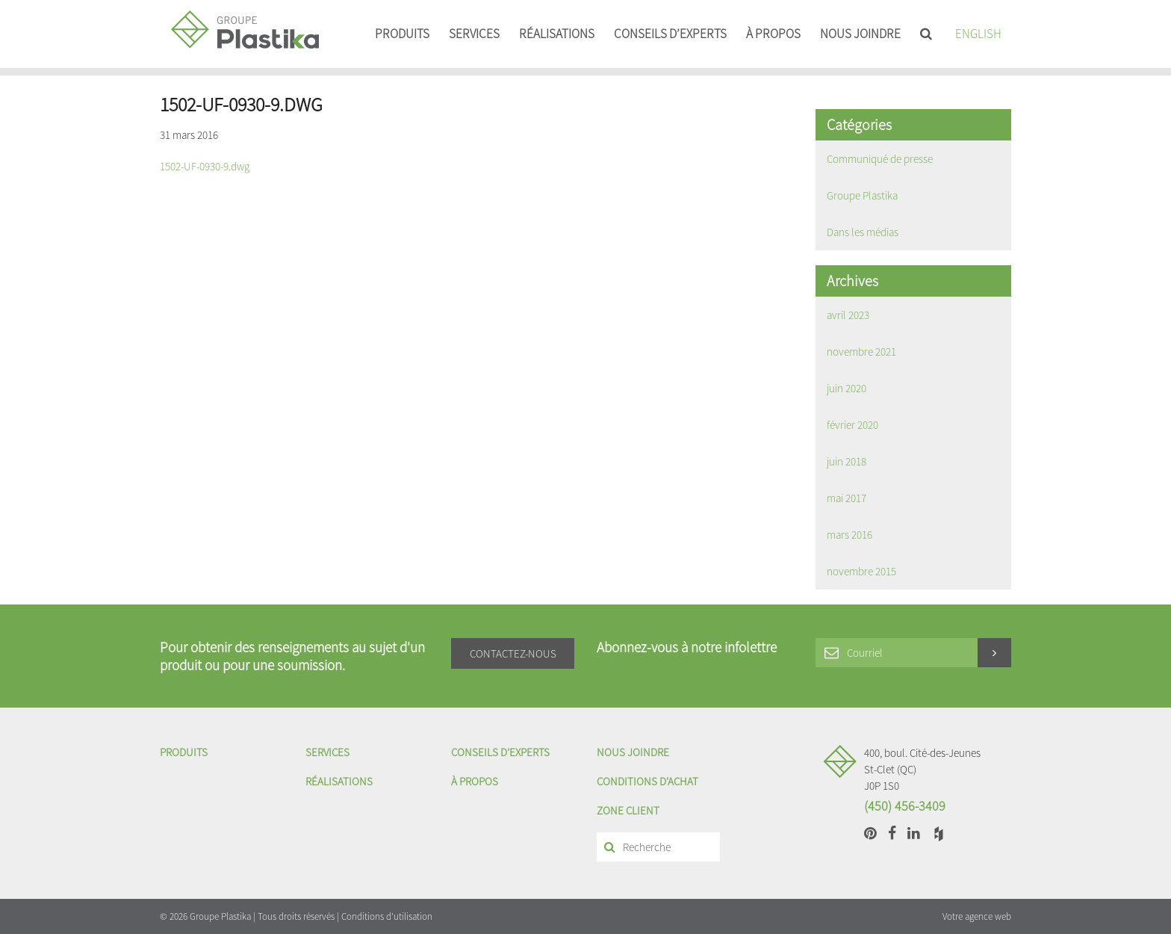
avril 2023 (848, 315)
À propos (773, 33)
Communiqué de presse (880, 159)
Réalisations (556, 33)
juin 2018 (846, 461)
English (978, 33)
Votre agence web (976, 916)
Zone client (628, 810)
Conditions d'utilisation (386, 916)
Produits (402, 33)
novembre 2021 (861, 351)
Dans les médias (862, 232)
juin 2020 (846, 388)
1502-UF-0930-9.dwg (204, 166)
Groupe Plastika (862, 195)
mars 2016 (849, 535)
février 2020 (852, 425)
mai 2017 (846, 498)
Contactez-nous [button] (513, 653)
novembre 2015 (861, 571)
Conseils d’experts (670, 33)
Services (474, 33)
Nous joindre (860, 33)
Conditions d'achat (647, 781)
